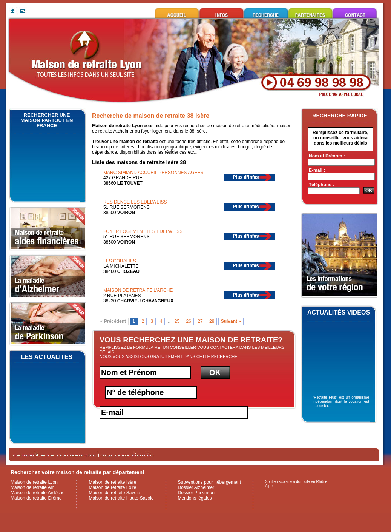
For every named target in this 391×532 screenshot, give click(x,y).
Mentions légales (195, 498)
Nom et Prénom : (327, 156)
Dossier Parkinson (196, 492)
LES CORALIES (119, 261)
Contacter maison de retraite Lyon (355, 13)
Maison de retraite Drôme (36, 498)
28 (211, 321)
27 (200, 321)
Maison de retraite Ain (32, 487)
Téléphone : (321, 184)
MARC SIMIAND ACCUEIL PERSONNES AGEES (153, 172)
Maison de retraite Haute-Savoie (121, 498)
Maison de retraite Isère (112, 482)
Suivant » (231, 321)
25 (177, 321)
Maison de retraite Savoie (114, 492)
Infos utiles (221, 13)
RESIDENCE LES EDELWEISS (135, 202)
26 (188, 321)
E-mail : (317, 170)
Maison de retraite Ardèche (37, 492)
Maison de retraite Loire (112, 487)
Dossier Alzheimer (196, 487)
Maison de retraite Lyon (177, 13)
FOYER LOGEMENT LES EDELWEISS (142, 231)
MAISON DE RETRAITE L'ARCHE (138, 290)
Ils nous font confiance (310, 13)
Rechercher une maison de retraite (266, 13)
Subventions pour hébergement (209, 482)
